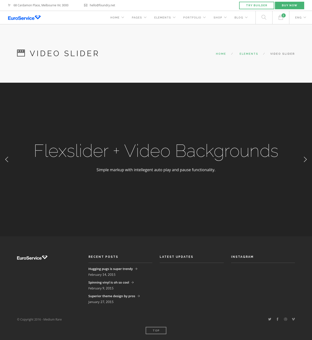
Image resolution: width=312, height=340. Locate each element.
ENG (298, 17)
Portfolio (192, 17)
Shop (218, 17)
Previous (7, 159)
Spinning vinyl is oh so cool (108, 282)
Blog (238, 17)
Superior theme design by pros (111, 296)
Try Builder (256, 5)
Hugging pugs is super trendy (110, 269)
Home (115, 17)
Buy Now (289, 5)
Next (305, 159)
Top (156, 330)
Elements (162, 17)
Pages (137, 17)
